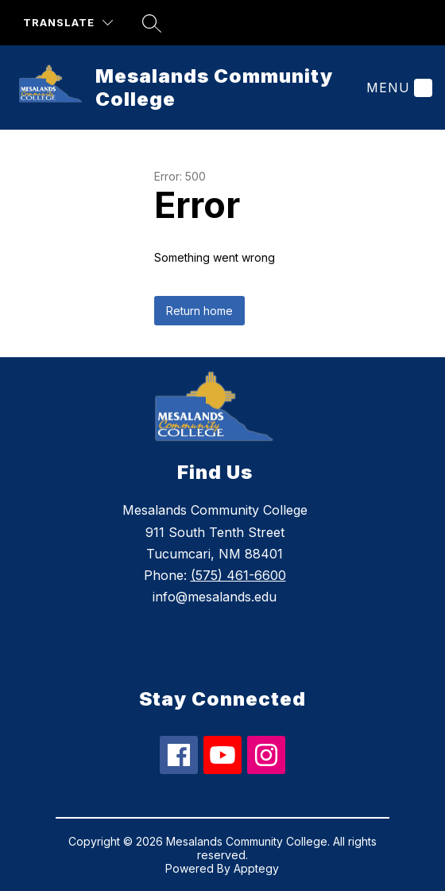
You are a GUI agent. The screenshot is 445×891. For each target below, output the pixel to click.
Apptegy (256, 868)
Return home (199, 310)
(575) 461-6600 (238, 575)
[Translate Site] (68, 23)
